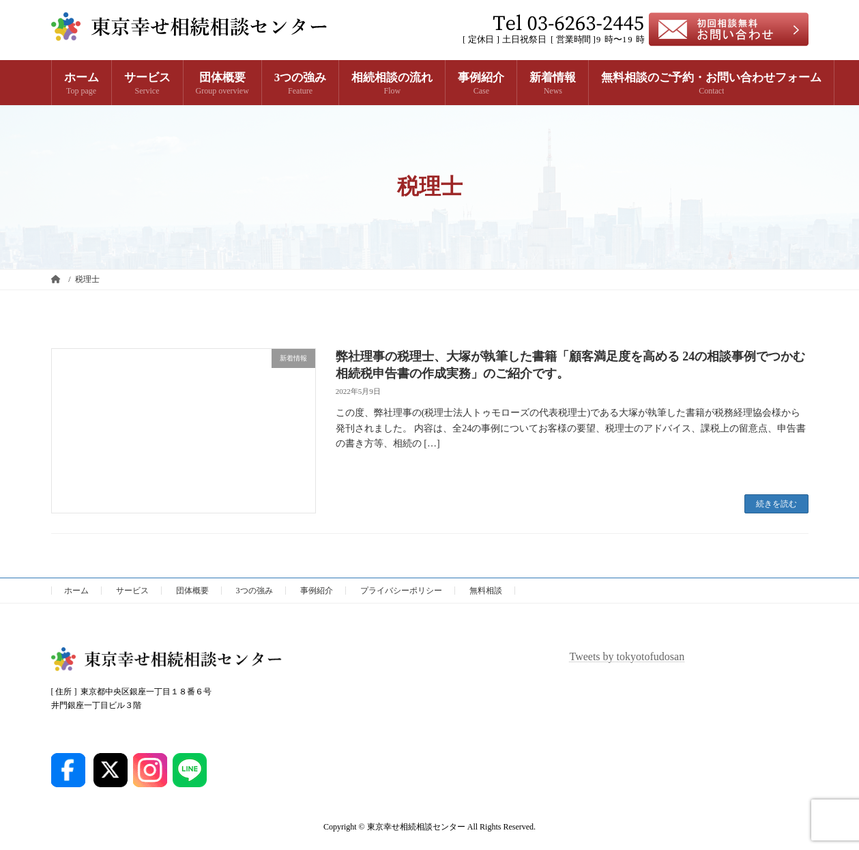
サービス (132, 590)
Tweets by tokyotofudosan (627, 656)
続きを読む (776, 504)
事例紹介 (316, 590)
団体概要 (192, 590)
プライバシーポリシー (401, 590)
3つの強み (254, 590)
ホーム (76, 590)
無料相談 (485, 590)
